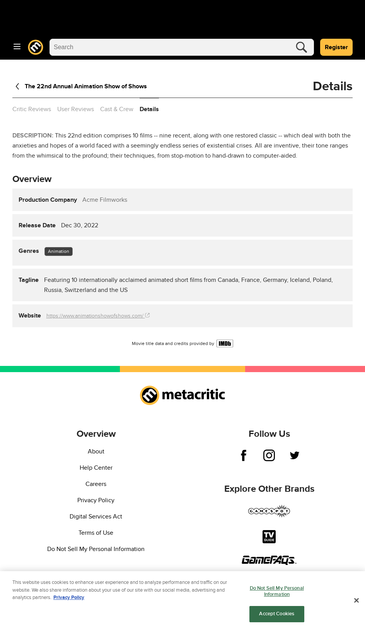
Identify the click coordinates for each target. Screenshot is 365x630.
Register (336, 47)
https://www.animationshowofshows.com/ (98, 315)
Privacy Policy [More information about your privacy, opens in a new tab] (68, 600)
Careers (95, 484)
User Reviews (75, 109)
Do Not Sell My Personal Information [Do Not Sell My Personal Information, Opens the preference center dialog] (277, 593)
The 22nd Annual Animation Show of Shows (79, 86)
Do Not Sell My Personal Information (96, 549)
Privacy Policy (95, 500)
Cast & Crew (116, 109)
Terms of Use (95, 533)
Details (149, 109)
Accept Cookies (276, 616)
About (96, 451)
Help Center (96, 468)
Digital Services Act (96, 516)
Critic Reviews (31, 109)
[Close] (356, 602)
